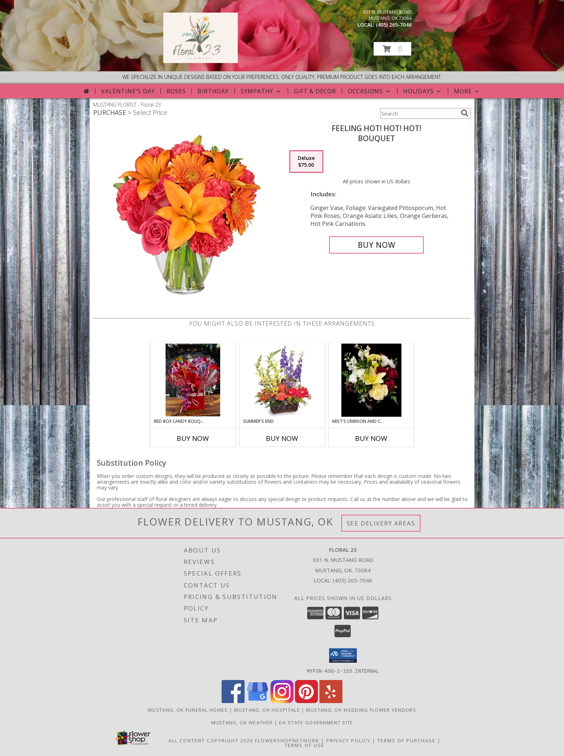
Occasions (369, 91)
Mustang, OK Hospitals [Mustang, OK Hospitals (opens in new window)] (267, 709)
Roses (176, 91)
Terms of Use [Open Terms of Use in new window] (304, 745)
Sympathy (261, 91)
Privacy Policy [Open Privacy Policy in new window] (348, 740)
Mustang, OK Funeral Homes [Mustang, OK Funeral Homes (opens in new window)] (188, 709)
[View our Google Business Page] (257, 700)
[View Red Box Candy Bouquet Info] (193, 380)
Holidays (422, 91)
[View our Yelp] (330, 700)
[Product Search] (419, 113)
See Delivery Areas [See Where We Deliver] (381, 523)
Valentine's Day (128, 91)
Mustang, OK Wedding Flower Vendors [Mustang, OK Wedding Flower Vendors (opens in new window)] (361, 709)
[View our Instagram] (282, 700)
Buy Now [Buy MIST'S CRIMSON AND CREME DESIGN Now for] (371, 438)
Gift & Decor (315, 91)
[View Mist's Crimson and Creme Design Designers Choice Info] (371, 380)
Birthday (212, 91)
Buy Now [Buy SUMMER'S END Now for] (282, 438)
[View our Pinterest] (306, 700)
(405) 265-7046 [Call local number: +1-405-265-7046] (393, 24)
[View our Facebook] (233, 700)
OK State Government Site (316, 722)
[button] (392, 49)
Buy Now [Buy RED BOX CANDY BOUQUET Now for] (193, 438)
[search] (464, 113)
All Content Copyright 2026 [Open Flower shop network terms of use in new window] (210, 740)
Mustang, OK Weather (242, 722)
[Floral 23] (200, 61)
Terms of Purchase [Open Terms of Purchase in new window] (406, 740)
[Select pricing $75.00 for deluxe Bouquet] (306, 161)
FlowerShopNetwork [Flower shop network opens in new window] (287, 740)
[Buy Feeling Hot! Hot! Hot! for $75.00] (376, 245)
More (467, 91)
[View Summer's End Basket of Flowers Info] (282, 380)
